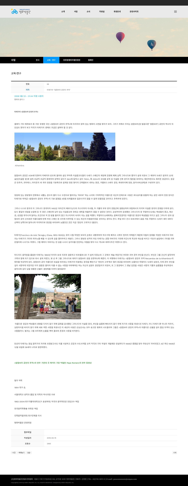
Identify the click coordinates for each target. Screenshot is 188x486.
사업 (76, 11)
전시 (37, 60)
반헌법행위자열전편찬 (71, 60)
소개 (63, 11)
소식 (88, 11)
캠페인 (90, 60)
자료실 (101, 11)
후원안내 (117, 11)
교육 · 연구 (51, 60)
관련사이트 (134, 11)
